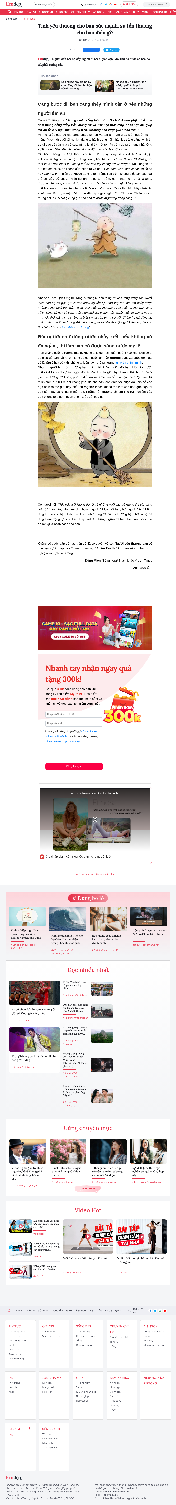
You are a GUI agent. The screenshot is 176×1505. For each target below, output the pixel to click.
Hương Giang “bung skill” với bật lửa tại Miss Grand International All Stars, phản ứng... (75, 1060)
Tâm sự (114, 1341)
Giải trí (31, 12)
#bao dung (101, 874)
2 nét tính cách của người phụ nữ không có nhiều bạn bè (67, 1171)
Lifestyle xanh (50, 1438)
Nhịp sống (115, 1400)
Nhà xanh (47, 1443)
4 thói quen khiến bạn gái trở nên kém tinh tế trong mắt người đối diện (107, 1171)
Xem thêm (88, 1188)
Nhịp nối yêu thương (154, 1380)
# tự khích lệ (112, 950)
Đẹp (109, 12)
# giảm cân (38, 1276)
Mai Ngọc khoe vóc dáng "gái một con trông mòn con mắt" (46, 1223)
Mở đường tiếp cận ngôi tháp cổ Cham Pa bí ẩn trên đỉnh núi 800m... (75, 1030)
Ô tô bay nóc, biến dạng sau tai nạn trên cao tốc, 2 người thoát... (75, 1007)
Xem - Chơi (15, 1354)
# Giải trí (16, 1020)
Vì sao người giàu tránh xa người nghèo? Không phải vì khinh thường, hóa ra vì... (27, 1173)
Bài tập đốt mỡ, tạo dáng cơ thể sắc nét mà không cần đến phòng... (46, 1246)
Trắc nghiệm (83, 1382)
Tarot (79, 1387)
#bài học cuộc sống (85, 874)
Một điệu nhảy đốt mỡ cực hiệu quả (85, 1258)
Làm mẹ (114, 1405)
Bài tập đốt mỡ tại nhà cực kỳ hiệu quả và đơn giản (140, 1260)
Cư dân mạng (16, 1358)
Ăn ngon (98, 12)
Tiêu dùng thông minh (18, 1342)
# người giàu (32, 1185)
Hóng (113, 1346)
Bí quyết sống (84, 1345)
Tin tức (18, 12)
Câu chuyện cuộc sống (85, 1338)
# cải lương (32, 1067)
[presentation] (69, 752)
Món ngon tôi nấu (154, 1345)
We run (46, 1434)
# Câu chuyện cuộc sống (23, 945)
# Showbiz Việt (19, 1067)
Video (145, 12)
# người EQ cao (153, 1182)
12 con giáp (82, 1396)
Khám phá (14, 1349)
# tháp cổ (67, 1044)
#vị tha (110, 874)
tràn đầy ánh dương (75, 327)
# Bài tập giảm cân (72, 1272)
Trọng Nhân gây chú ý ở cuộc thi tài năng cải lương (34, 1058)
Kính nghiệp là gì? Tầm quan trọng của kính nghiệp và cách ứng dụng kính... (26, 934)
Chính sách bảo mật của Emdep (62, 741)
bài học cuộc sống (43, 4)
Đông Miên (84, 40)
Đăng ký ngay (74, 766)
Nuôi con (47, 1391)
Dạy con (47, 1382)
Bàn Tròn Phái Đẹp (20, 1432)
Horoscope (82, 1400)
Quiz (136, 12)
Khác (113, 1409)
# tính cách (71, 1182)
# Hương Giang (70, 1076)
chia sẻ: (74, 49)
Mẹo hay (148, 1340)
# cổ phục (25, 1020)
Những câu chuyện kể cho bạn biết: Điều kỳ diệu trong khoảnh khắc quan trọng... (67, 939)
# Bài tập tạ (38, 1256)
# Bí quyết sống (140, 945)
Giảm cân (115, 1391)
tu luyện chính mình (128, 362)
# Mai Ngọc (38, 1234)
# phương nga (70, 1105)
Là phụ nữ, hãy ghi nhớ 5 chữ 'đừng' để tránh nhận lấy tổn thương (76, 85)
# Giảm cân (121, 1272)
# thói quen (111, 1182)
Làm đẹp (13, 1387)
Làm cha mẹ (122, 12)
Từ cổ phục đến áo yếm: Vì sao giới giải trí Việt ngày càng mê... (33, 1011)
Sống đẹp (62, 12)
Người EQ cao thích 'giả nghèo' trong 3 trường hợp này (148, 1171)
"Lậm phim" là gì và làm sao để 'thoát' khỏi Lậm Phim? (149, 932)
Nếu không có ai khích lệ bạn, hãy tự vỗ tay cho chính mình (107, 939)
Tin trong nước (17, 1331)
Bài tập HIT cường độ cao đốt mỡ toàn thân (44, 1268)
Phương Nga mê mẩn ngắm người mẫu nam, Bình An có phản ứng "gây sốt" (75, 1091)
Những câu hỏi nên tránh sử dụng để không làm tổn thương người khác (131, 85)
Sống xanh (46, 12)
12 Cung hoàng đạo (87, 1391)
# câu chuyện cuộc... (61, 953)
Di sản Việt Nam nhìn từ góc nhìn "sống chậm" (74, 985)
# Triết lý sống (99, 950)
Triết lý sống (28, 18)
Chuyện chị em (80, 12)
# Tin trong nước (71, 995)
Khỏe (11, 1391)
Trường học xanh (51, 1447)
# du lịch (84, 995)
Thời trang (14, 1382)
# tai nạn (84, 1018)
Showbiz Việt (49, 1331)
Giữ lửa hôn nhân (119, 1337)
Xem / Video (119, 1377)
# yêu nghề (16, 948)
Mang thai (48, 1387)
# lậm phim (153, 945)
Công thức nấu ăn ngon (154, 1333)
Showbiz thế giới (51, 1336)
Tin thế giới (15, 1336)
